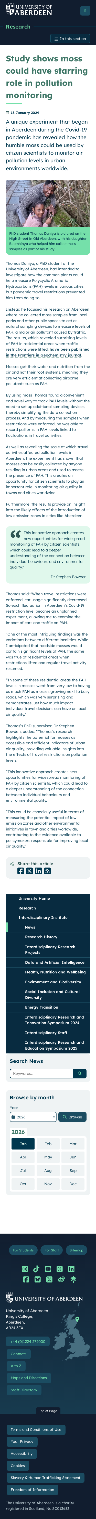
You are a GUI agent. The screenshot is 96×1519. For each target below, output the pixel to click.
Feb (52, 1143)
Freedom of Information (32, 1489)
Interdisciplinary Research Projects (50, 949)
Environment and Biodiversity (53, 982)
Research (18, 26)
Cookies (18, 1465)
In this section (73, 38)
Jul (27, 1170)
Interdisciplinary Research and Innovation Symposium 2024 (54, 1020)
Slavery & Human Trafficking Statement (45, 1477)
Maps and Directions (29, 1378)
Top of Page (48, 1411)
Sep (77, 1170)
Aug (52, 1170)
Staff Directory (24, 1390)
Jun (77, 1156)
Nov (52, 1183)
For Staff (52, 1250)
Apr (27, 1156)
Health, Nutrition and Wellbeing (55, 972)
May (52, 1156)
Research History (41, 936)
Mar (76, 1143)
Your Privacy (22, 1441)
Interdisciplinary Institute (43, 917)
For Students (23, 1250)
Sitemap (76, 1250)
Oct (27, 1183)
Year (14, 1107)
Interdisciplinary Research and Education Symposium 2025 (54, 1045)
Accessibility (22, 1453)
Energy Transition (41, 1007)
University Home (34, 898)
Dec (76, 1183)
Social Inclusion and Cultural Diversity (52, 994)
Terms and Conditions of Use (36, 1429)
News (30, 927)
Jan (23, 1143)
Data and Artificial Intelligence (54, 962)
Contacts (18, 1354)
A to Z (16, 1366)
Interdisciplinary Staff (46, 1032)
